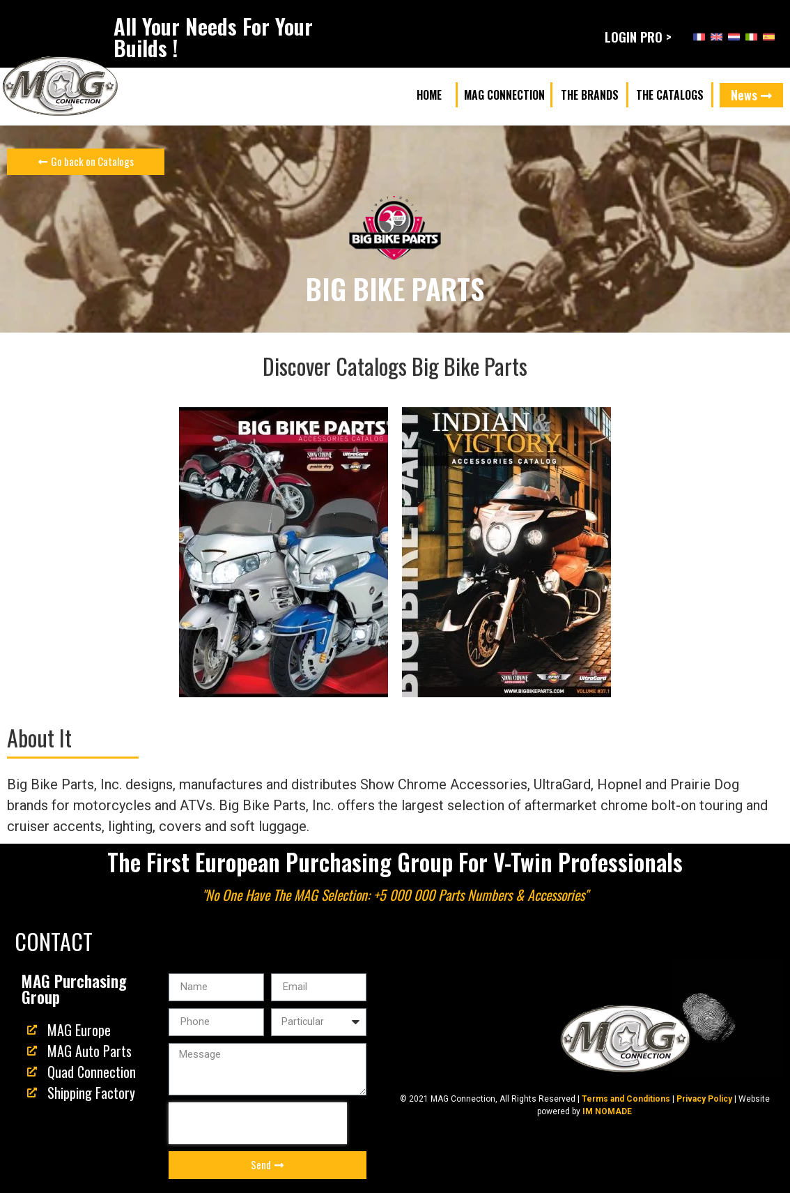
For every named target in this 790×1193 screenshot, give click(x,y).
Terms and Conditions (626, 1099)
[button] (429, 94)
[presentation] (258, 1123)
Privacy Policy (704, 1099)
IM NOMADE (607, 1111)
